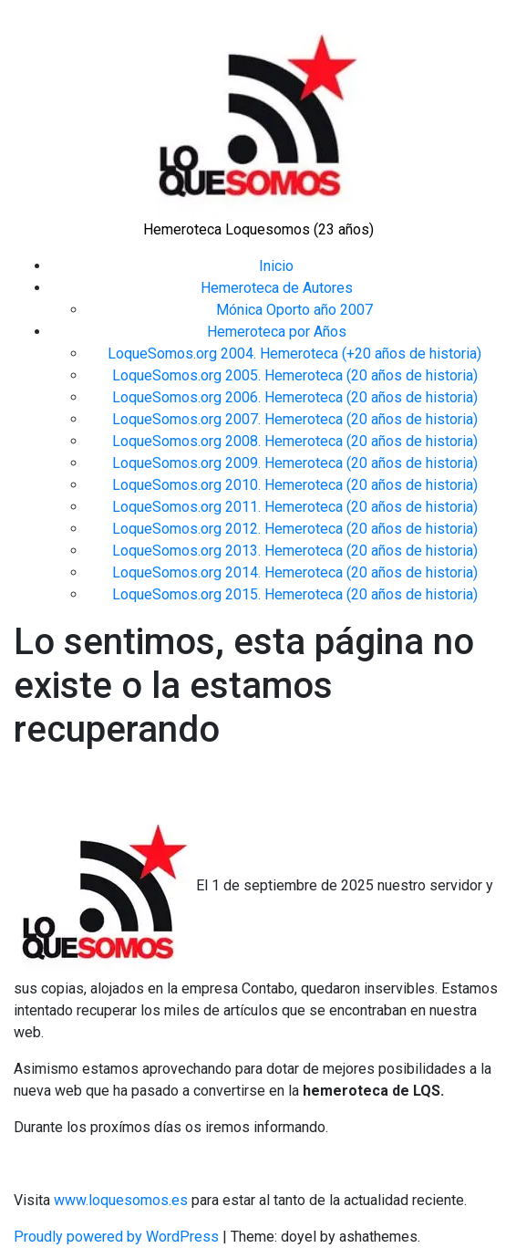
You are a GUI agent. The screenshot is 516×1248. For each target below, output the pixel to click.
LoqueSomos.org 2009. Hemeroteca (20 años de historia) (295, 463)
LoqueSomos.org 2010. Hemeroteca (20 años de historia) (295, 485)
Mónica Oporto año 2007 (294, 309)
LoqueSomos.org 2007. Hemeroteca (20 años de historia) (295, 419)
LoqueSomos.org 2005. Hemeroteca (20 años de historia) (295, 375)
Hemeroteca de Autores (277, 287)
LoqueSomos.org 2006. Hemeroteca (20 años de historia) (295, 397)
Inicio (276, 266)
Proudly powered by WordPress (118, 1236)
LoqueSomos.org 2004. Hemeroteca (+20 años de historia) (294, 353)
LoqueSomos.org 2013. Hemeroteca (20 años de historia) (295, 550)
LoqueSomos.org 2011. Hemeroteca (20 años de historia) (295, 506)
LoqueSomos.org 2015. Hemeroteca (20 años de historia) (295, 594)
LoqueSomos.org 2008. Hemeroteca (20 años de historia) (295, 441)
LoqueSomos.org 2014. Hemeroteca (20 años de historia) (295, 572)
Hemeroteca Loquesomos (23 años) (258, 229)
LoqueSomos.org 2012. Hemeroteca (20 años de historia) (295, 528)
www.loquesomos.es (119, 1200)
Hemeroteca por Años (276, 331)
